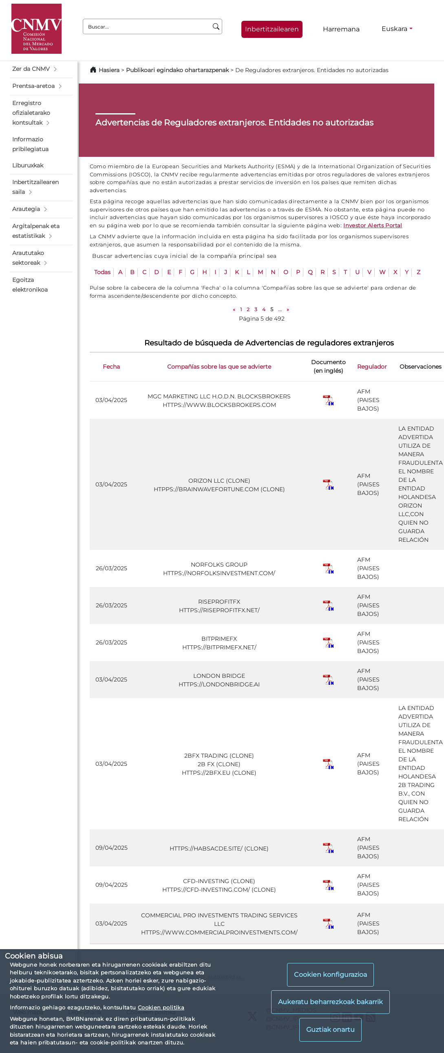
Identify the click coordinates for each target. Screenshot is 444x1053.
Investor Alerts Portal (372, 225)
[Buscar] (216, 26)
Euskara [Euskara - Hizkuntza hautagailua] (394, 29)
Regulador (372, 366)
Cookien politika (161, 1007)
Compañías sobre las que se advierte (219, 366)
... (280, 309)
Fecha (111, 366)
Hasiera (109, 70)
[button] (41, 69)
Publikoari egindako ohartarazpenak (177, 70)
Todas (102, 272)
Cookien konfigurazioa (330, 974)
